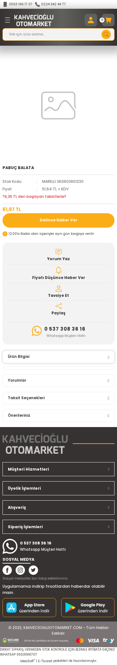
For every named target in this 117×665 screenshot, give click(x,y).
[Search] (58, 34)
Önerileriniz (19, 415)
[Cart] (108, 20)
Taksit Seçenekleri (26, 397)
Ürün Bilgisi (18, 356)
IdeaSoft (27, 661)
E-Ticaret (45, 661)
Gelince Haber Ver (58, 220)
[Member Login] (91, 20)
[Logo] (33, 20)
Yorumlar (17, 380)
